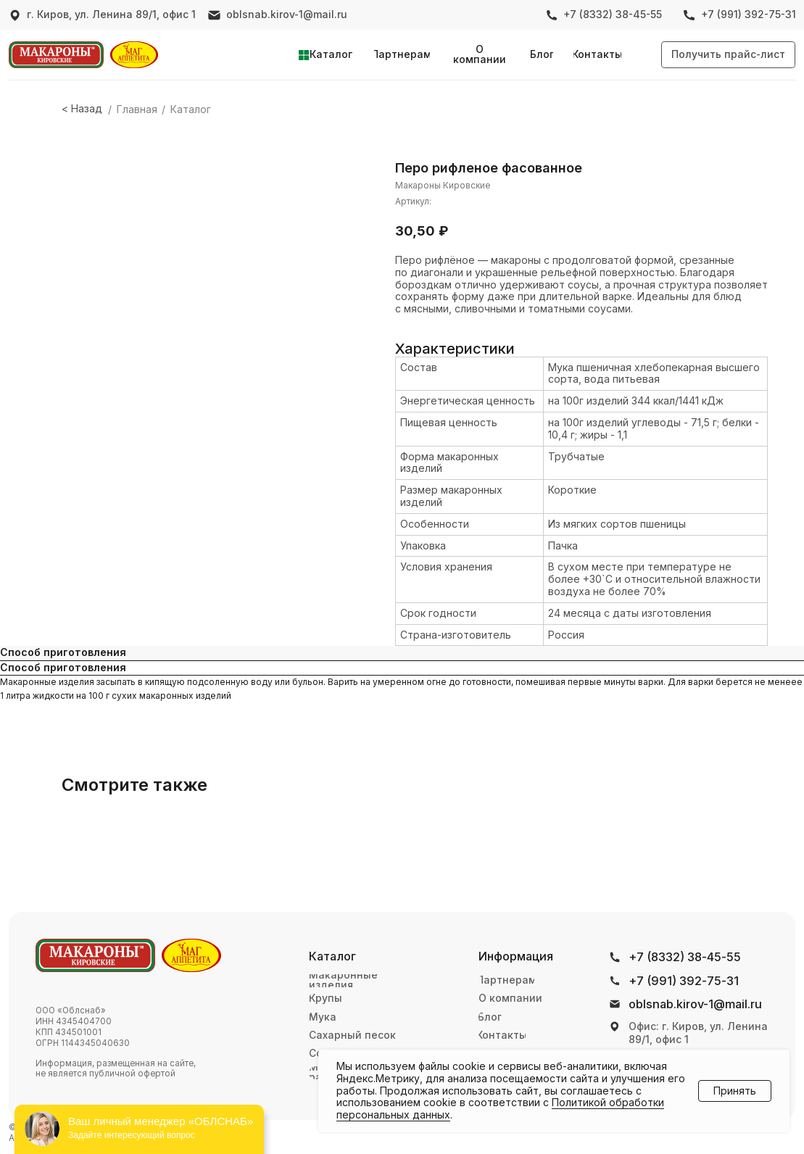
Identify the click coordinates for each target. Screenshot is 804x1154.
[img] (56, 54)
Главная (137, 109)
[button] (728, 54)
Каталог (190, 109)
